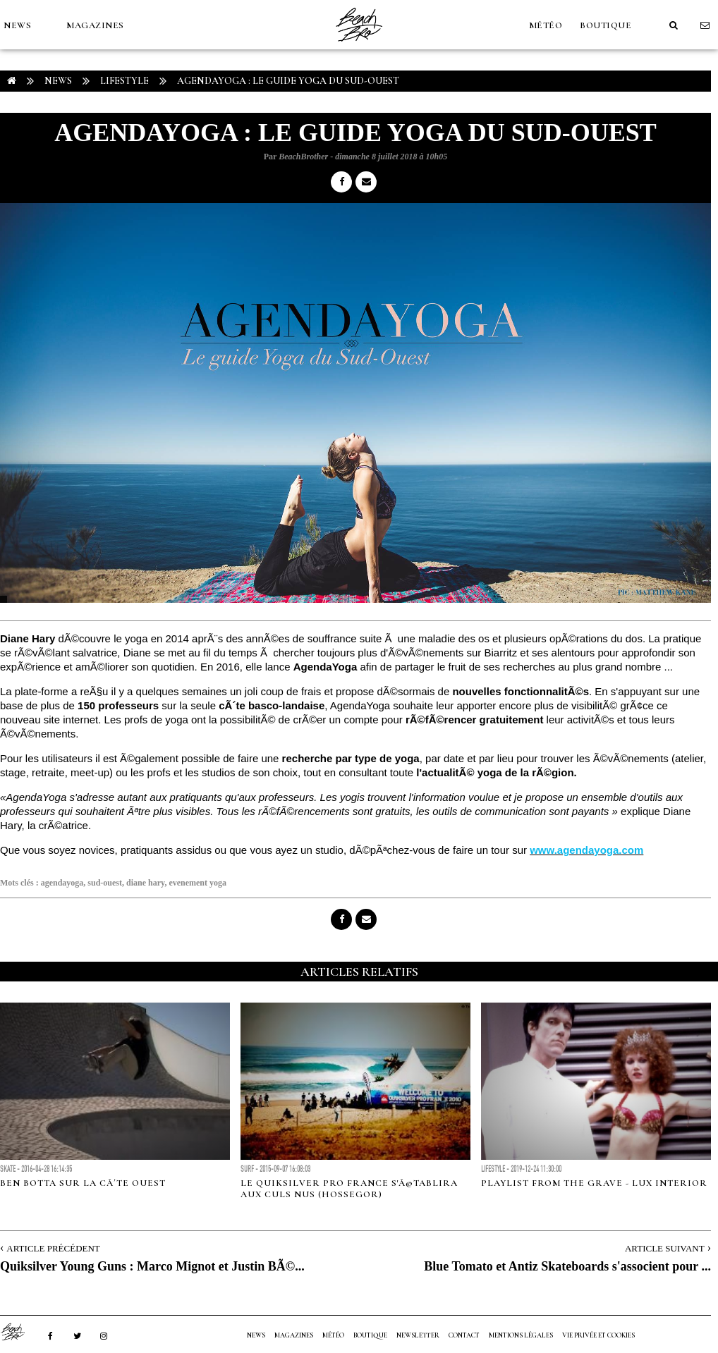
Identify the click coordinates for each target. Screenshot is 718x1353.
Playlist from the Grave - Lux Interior (594, 1183)
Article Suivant (665, 1248)
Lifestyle (124, 81)
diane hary (145, 883)
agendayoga (62, 883)
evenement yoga (197, 883)
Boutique (605, 25)
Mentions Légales (521, 1335)
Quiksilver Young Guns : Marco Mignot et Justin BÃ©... (152, 1266)
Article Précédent (52, 1248)
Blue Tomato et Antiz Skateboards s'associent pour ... (567, 1266)
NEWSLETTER (417, 1335)
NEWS (17, 25)
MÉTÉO (546, 25)
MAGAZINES (95, 25)
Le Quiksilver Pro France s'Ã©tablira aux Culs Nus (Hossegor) (349, 1188)
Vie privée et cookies (598, 1335)
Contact (464, 1335)
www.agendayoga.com (586, 850)
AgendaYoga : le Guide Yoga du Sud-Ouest (288, 81)
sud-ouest (104, 883)
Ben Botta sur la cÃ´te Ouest (83, 1183)
